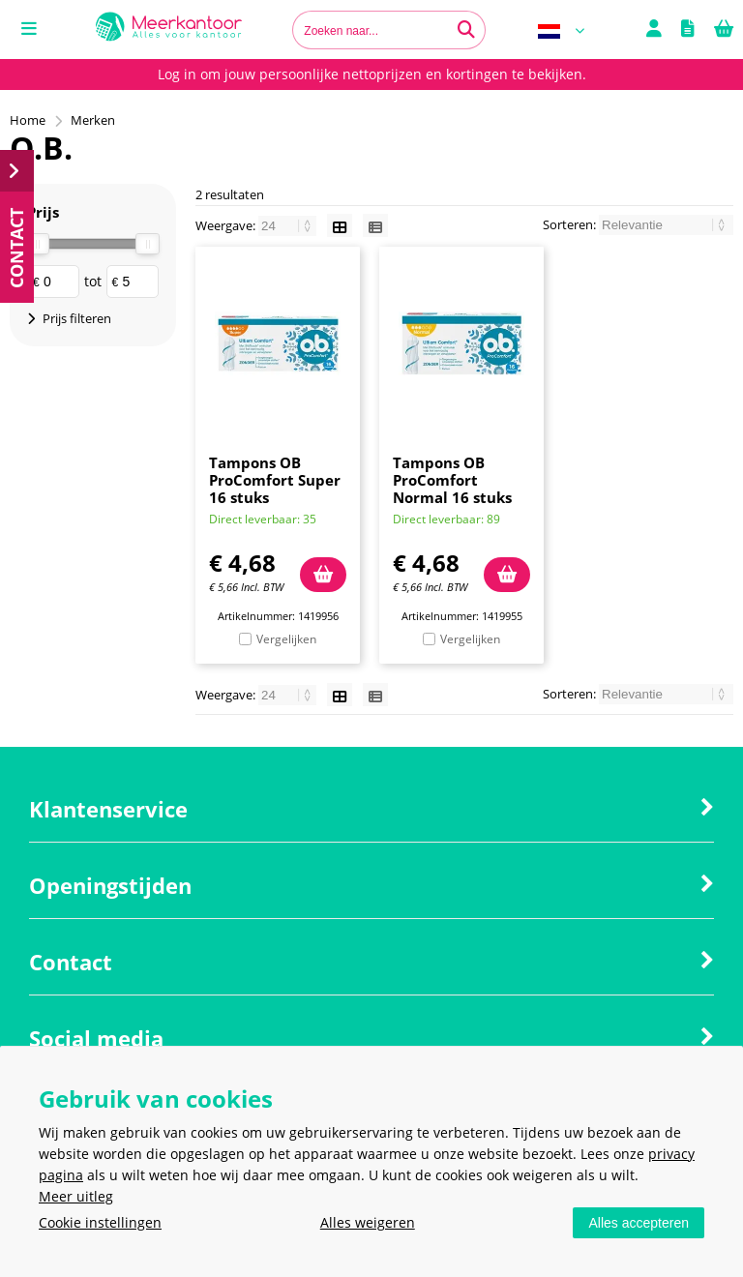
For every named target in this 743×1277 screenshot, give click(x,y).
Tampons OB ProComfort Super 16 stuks (275, 480)
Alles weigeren (367, 1222)
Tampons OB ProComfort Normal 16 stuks (452, 480)
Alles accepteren (638, 1223)
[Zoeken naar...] (466, 30)
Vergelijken (286, 639)
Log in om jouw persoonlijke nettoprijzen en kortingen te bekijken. (372, 74)
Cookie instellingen (100, 1222)
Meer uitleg (76, 1196)
